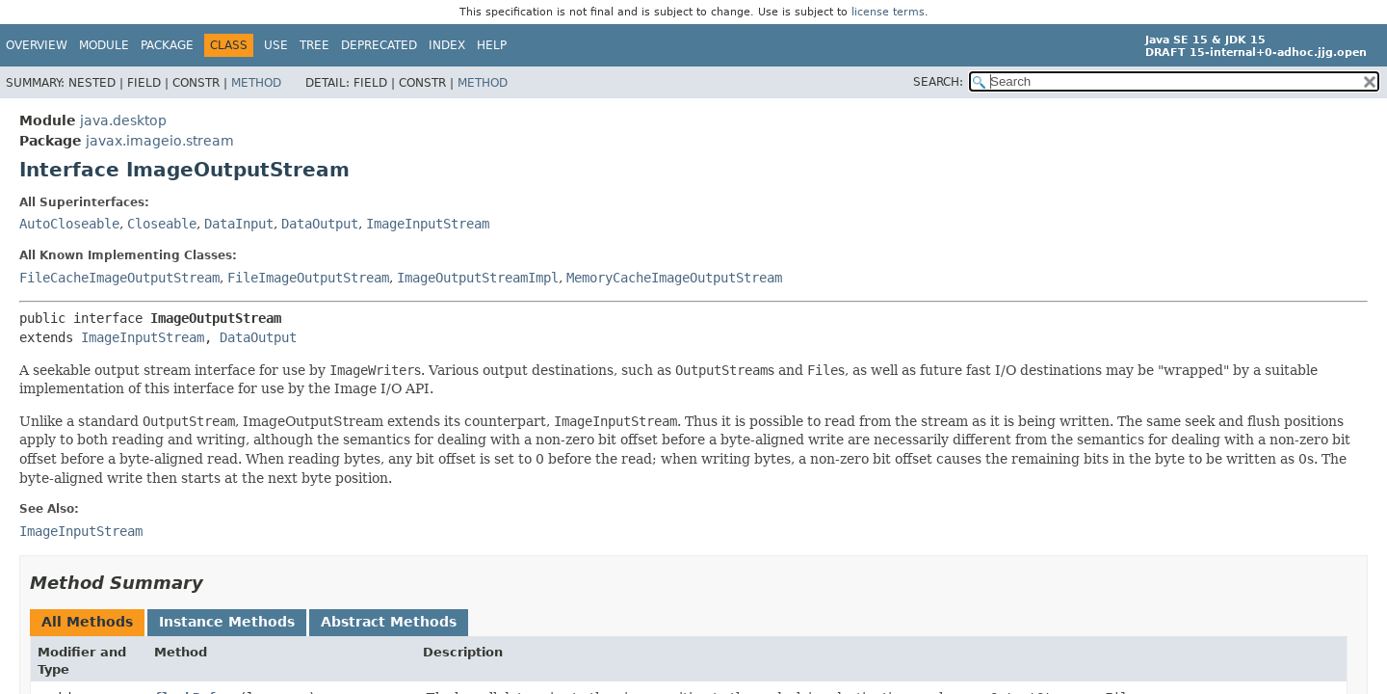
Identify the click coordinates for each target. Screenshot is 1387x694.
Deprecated (379, 45)
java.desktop (123, 120)
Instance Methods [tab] (227, 621)
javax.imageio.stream (160, 140)
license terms (888, 12)
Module (104, 45)
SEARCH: (938, 82)
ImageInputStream (427, 223)
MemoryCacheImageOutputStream (674, 277)
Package (167, 45)
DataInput (239, 223)
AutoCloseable (69, 223)
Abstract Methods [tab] (389, 621)
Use (276, 45)
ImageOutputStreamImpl (478, 277)
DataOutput (319, 223)
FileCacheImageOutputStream (119, 277)
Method (256, 83)
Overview (36, 45)
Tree (314, 45)
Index (447, 45)
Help (492, 45)
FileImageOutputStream (308, 277)
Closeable (161, 223)
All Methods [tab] (87, 621)
